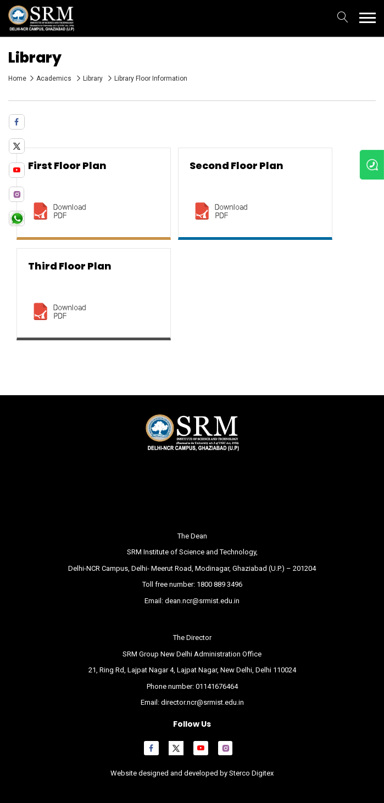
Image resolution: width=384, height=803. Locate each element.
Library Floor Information (150, 78)
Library (93, 78)
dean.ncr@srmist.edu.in (202, 601)
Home (17, 78)
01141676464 (217, 686)
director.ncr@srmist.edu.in (202, 702)
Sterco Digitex (250, 773)
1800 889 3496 (219, 584)
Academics (54, 78)
